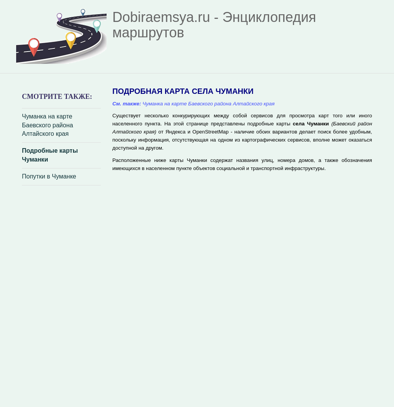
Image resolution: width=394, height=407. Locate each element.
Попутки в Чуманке (49, 176)
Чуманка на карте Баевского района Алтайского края (47, 125)
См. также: (126, 104)
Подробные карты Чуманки (50, 155)
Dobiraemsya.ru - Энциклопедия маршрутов (214, 24)
